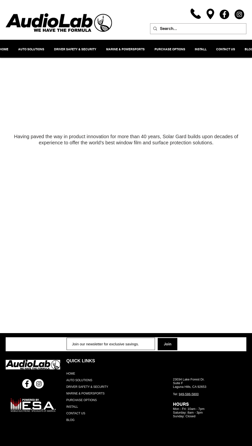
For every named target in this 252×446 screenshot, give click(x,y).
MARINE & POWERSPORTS (85, 393)
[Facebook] (224, 14)
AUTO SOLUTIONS (79, 380)
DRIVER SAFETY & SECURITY (87, 387)
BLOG (70, 420)
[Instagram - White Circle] (39, 384)
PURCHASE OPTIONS (81, 400)
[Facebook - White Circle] (27, 384)
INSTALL (72, 406)
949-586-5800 (189, 394)
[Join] (167, 344)
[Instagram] (239, 14)
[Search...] (198, 29)
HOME (70, 373)
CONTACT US (75, 413)
